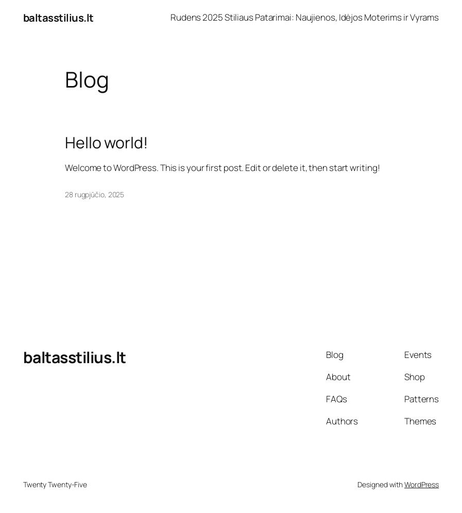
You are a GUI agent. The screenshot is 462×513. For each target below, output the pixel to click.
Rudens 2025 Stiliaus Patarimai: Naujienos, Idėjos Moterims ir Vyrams (304, 17)
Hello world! (106, 142)
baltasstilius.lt (58, 17)
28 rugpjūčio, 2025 (94, 194)
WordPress (421, 484)
